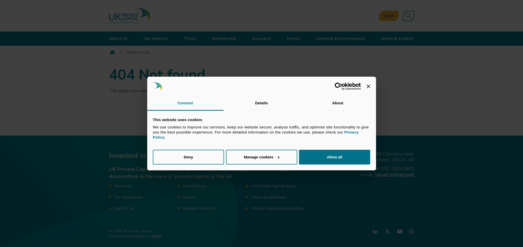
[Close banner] (368, 86)
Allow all (334, 157)
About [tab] (337, 103)
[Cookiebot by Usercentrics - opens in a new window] (338, 86)
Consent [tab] (185, 103)
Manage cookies (261, 157)
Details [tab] (261, 103)
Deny (188, 157)
